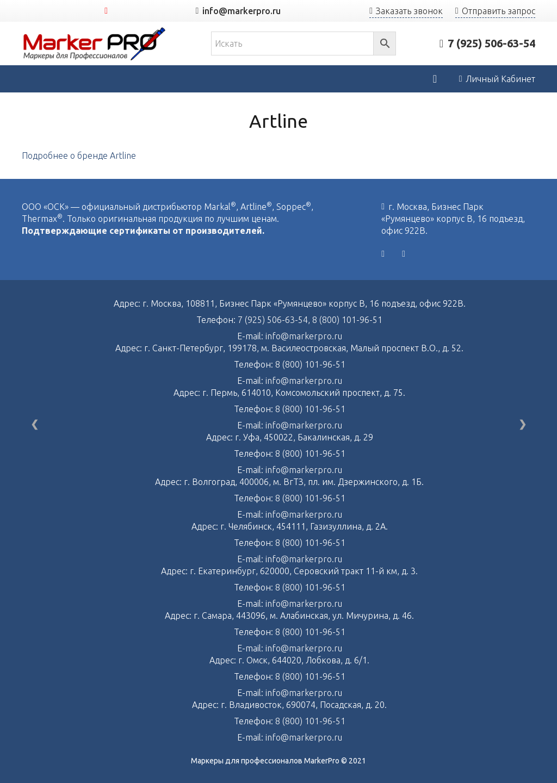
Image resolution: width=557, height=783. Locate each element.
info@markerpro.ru (303, 336)
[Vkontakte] (383, 254)
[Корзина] (435, 78)
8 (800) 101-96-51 (347, 320)
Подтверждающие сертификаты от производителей (142, 230)
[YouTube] (106, 11)
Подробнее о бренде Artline (79, 155)
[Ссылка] (95, 43)
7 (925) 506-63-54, (275, 320)
